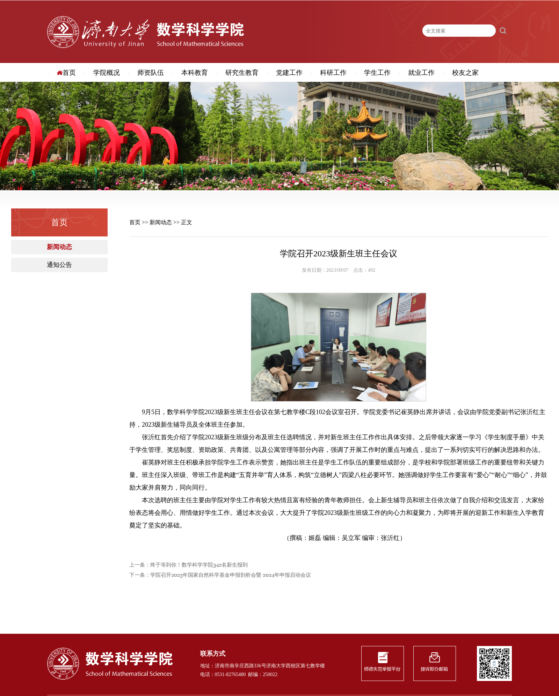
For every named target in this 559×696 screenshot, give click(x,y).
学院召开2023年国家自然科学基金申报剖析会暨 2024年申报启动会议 (230, 575)
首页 (66, 73)
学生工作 (377, 73)
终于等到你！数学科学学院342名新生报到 (199, 565)
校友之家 (465, 73)
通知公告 (59, 265)
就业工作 (421, 73)
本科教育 (194, 73)
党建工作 (289, 73)
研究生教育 (242, 73)
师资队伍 (150, 73)
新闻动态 (59, 247)
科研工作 (333, 73)
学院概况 (106, 73)
